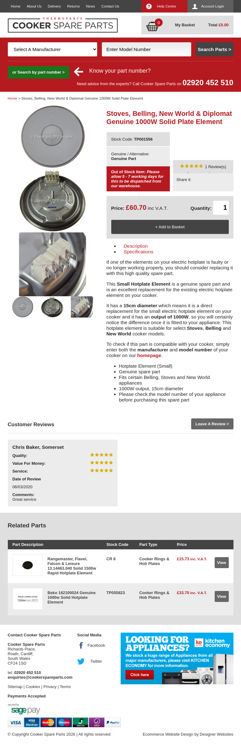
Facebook (96, 645)
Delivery (54, 6)
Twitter (96, 661)
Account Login (212, 6)
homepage (149, 355)
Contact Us (110, 6)
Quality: (20, 455)
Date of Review (27, 479)
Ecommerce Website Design (168, 734)
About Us (34, 6)
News (90, 6)
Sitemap (15, 686)
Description (136, 246)
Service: (20, 471)
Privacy (50, 686)
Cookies (33, 686)
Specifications (139, 251)
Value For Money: (29, 463)
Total (218, 25)
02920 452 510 (207, 82)
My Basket (185, 25)
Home (16, 6)
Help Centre (166, 6)
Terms (65, 686)
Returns (73, 6)
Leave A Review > (212, 424)
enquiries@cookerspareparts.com (40, 677)
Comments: (23, 494)
